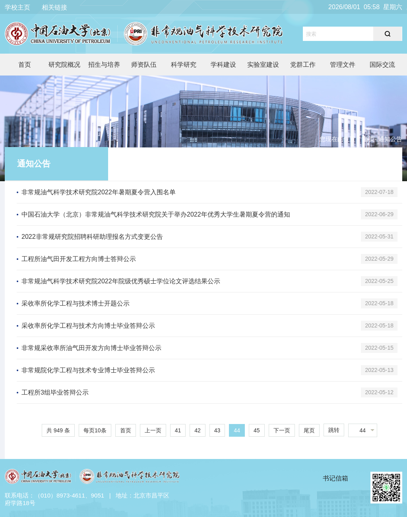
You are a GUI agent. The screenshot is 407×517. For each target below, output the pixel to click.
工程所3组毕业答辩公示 (55, 392)
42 (197, 430)
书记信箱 (335, 478)
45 (257, 430)
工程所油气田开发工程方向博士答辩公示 (78, 259)
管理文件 (342, 64)
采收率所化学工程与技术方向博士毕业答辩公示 (88, 325)
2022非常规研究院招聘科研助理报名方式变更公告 (92, 236)
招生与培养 (104, 64)
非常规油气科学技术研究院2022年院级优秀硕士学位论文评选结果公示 (120, 281)
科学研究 (183, 64)
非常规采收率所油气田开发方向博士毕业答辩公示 (91, 348)
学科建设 (223, 64)
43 (217, 430)
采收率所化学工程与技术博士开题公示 (75, 303)
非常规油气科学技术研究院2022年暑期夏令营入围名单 (98, 192)
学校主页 (17, 7)
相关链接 (54, 7)
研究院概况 (64, 64)
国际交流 (382, 64)
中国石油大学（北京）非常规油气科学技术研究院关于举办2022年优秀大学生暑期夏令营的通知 (155, 214)
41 (178, 430)
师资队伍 (144, 64)
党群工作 (303, 64)
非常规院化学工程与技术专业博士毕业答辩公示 (88, 370)
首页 (24, 64)
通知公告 (33, 163)
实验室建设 (263, 64)
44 (237, 430)
